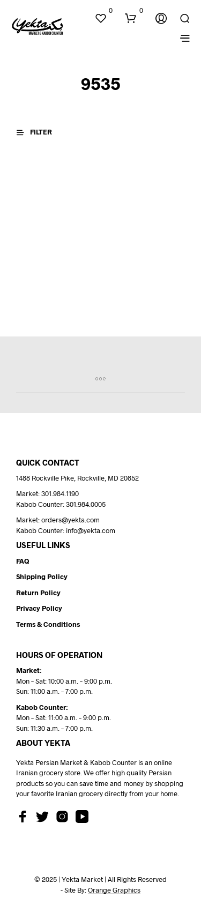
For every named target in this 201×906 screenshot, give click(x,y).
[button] (103, 10)
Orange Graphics (114, 890)
